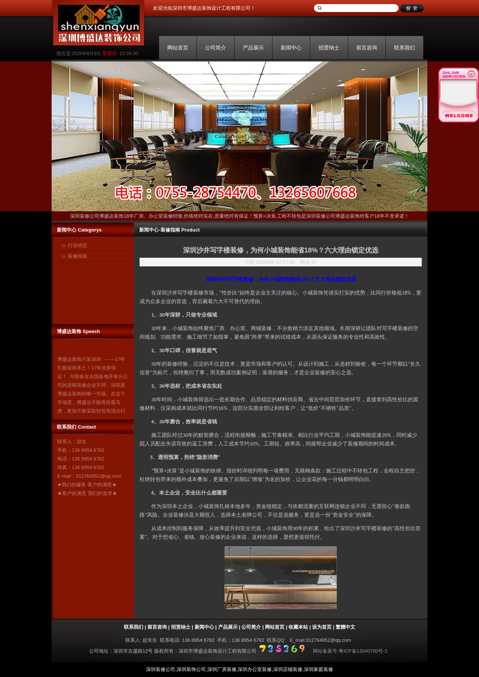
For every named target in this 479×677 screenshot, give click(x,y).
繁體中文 (345, 627)
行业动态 (77, 245)
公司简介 (215, 48)
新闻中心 (291, 48)
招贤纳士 (328, 48)
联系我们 (404, 48)
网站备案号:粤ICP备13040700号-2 (350, 651)
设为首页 (322, 627)
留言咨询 (366, 48)
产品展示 (253, 48)
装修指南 (77, 256)
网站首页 (177, 48)
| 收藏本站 (296, 627)
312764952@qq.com (98, 476)
